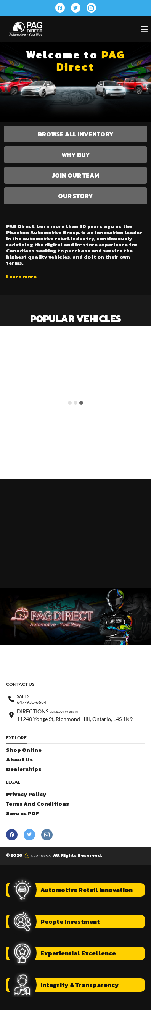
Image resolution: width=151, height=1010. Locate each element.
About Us (19, 759)
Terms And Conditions (37, 804)
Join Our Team (75, 175)
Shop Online (24, 750)
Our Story (75, 195)
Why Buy (75, 154)
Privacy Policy (26, 794)
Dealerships (23, 769)
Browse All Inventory (76, 134)
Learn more (21, 277)
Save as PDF (22, 813)
